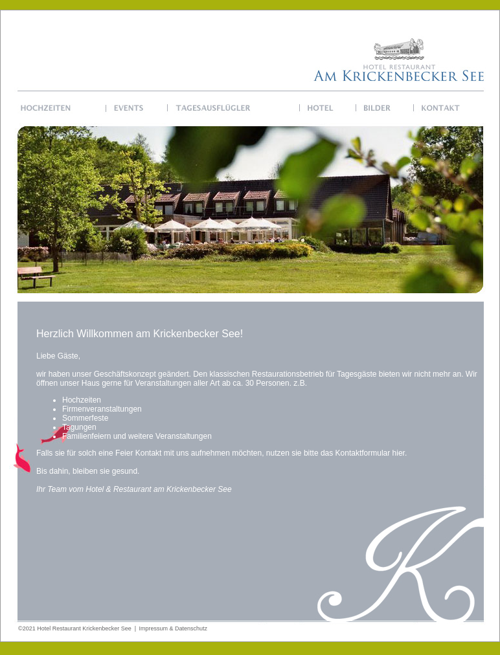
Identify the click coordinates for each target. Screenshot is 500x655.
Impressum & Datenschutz (173, 628)
